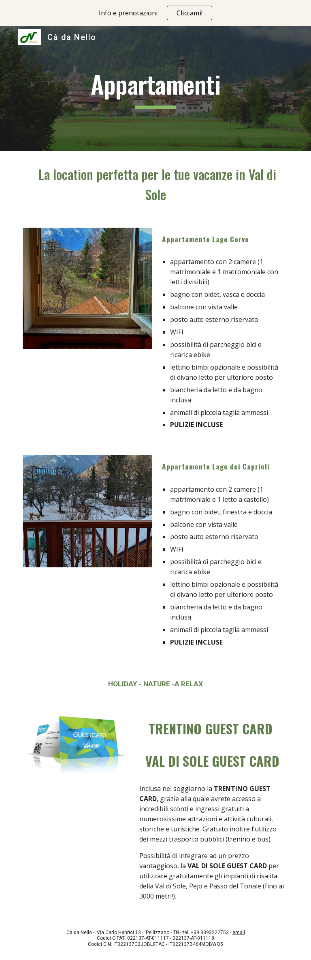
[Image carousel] (87, 293)
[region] (155, 13)
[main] (155, 88)
